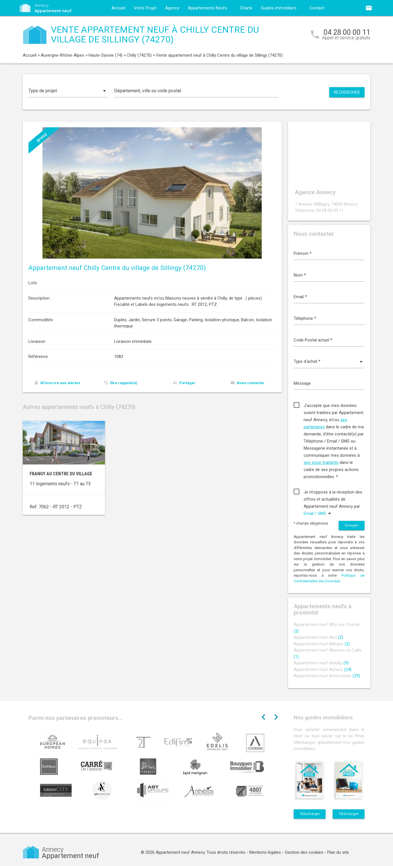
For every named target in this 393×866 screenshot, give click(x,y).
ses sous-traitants (321, 462)
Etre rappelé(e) (123, 383)
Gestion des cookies (304, 852)
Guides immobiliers (279, 8)
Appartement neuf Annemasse (327, 675)
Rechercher (347, 92)
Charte (246, 8)
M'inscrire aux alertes (60, 383)
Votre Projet (145, 8)
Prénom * (303, 253)
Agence (172, 8)
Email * (300, 296)
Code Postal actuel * (313, 340)
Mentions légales (265, 852)
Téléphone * (305, 318)
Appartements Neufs (207, 8)
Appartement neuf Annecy (322, 669)
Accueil (118, 8)
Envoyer (352, 525)
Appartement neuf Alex (318, 637)
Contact (316, 8)
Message (302, 383)
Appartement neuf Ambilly (321, 663)
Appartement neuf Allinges (322, 643)
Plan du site (338, 852)
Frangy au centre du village (61, 473)
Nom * (300, 275)
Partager (187, 383)
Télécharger (310, 814)
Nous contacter (251, 383)
